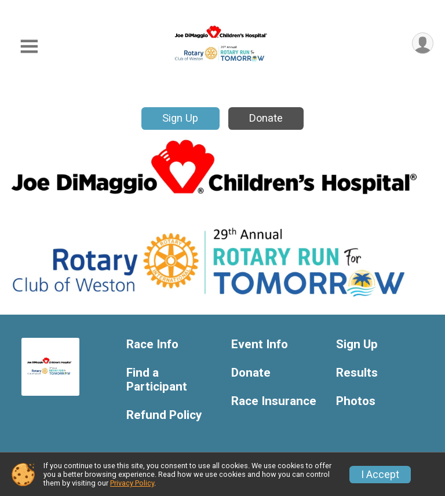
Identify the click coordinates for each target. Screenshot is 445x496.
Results (357, 373)
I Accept (380, 474)
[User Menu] (422, 43)
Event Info (259, 344)
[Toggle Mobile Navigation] (29, 47)
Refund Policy (164, 415)
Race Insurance (273, 401)
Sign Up (180, 118)
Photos (355, 401)
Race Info (152, 344)
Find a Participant (156, 379)
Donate (266, 118)
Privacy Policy (132, 483)
